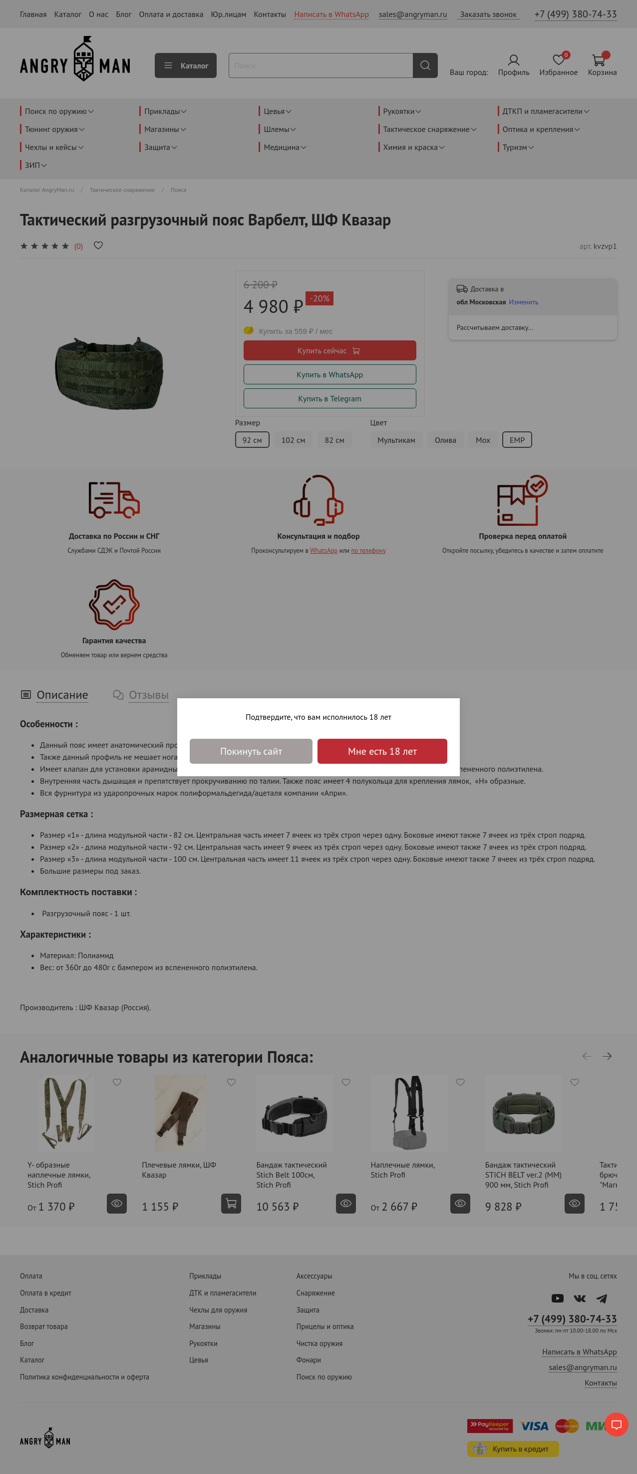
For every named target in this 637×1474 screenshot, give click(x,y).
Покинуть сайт (251, 751)
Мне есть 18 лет (382, 751)
